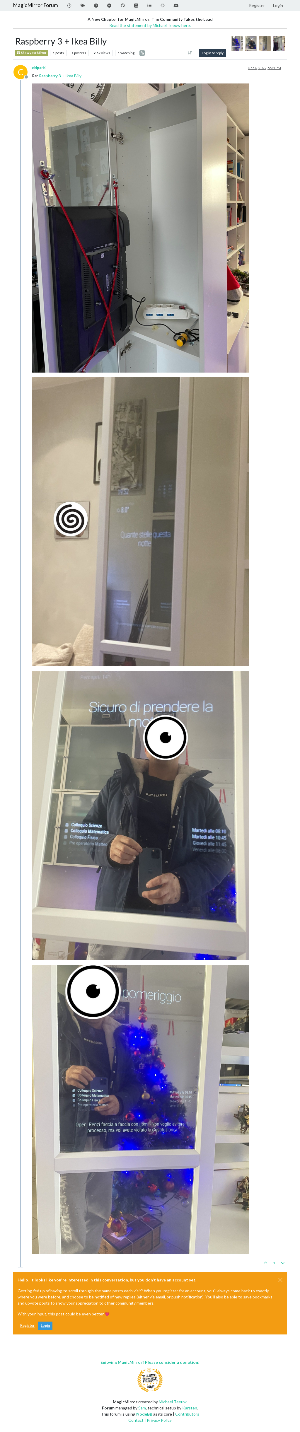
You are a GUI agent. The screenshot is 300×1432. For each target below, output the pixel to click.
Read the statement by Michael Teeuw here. (150, 25)
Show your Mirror (31, 53)
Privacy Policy (159, 1420)
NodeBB (144, 1413)
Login (45, 1325)
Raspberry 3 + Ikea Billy (60, 75)
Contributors (187, 1413)
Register (27, 1325)
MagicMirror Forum (35, 5)
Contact (136, 1420)
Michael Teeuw (173, 1401)
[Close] (280, 1280)
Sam (142, 1407)
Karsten (189, 1407)
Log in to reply (213, 53)
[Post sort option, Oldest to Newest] (190, 53)
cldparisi (39, 68)
